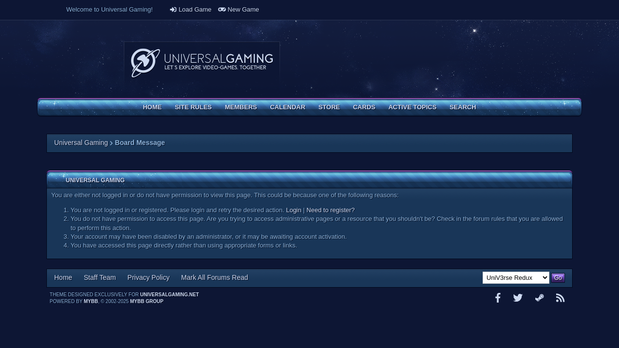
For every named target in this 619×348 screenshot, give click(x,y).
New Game (238, 9)
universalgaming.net (169, 294)
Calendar (287, 107)
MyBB (91, 301)
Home (152, 107)
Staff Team (100, 277)
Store (329, 107)
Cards (364, 107)
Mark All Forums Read (214, 277)
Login (293, 210)
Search (463, 107)
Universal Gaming (81, 142)
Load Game (190, 9)
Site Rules (193, 107)
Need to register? (331, 210)
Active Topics (412, 107)
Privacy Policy (149, 277)
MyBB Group (146, 301)
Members (241, 107)
